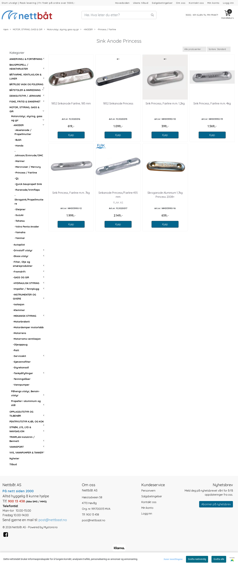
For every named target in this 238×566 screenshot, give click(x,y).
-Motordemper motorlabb (28, 327)
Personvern (148, 490)
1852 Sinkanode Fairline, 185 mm (71, 103)
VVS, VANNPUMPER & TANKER (26, 452)
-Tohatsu (20, 220)
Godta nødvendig (197, 559)
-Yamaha (20, 232)
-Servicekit (19, 356)
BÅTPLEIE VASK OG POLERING (26, 84)
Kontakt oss (196, 2)
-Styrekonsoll (21, 367)
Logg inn (228, 2)
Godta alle (219, 559)
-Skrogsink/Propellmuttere (29, 199)
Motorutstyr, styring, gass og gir (61, 29)
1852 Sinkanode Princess (118, 103)
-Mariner (20, 161)
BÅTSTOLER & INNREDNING (25, 90)
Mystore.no (51, 527)
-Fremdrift (19, 271)
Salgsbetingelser (162, 2)
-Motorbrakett (21, 321)
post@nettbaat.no (93, 520)
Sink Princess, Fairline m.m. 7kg (71, 192)
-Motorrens (19, 333)
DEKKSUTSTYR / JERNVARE (25, 95)
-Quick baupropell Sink (28, 184)
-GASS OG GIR (21, 277)
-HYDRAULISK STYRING (26, 283)
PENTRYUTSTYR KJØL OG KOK (26, 421)
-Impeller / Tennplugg (26, 288)
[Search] (119, 15)
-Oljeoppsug (20, 344)
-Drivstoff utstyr (22, 250)
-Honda (19, 145)
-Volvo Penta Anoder (27, 226)
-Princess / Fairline (105, 29)
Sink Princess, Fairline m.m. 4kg (212, 103)
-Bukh (18, 139)
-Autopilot (19, 244)
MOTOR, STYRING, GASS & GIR (26, 29)
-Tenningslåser (21, 379)
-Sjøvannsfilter (22, 361)
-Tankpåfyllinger (23, 373)
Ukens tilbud (140, 2)
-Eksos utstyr (20, 256)
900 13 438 (92, 514)
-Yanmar (20, 238)
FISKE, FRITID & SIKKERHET (24, 101)
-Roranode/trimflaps (27, 189)
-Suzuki (19, 215)
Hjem (5, 29)
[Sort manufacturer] (194, 49)
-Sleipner (20, 209)
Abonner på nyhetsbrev (216, 504)
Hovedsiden (122, 2)
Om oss (180, 2)
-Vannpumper (21, 384)
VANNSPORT (16, 446)
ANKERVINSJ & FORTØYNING (25, 59)
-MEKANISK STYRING (24, 315)
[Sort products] (219, 49)
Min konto (213, 2)
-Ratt (16, 350)
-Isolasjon (18, 304)
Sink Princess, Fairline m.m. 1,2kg (165, 103)
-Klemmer (19, 310)
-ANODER (86, 29)
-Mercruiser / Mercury (28, 166)
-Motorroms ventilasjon (27, 338)
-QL (17, 178)
